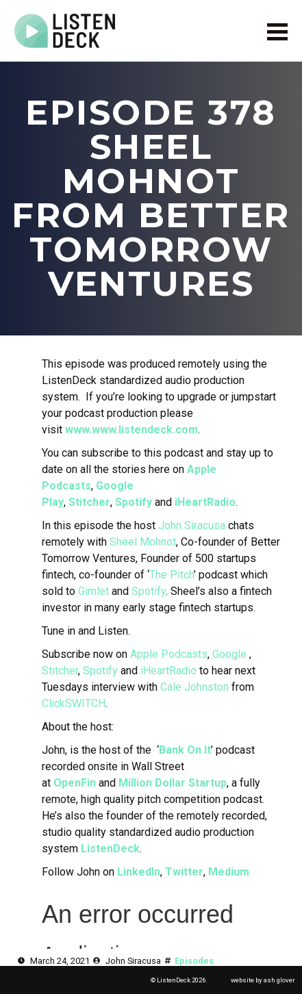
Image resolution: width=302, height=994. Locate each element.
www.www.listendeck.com (131, 429)
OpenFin (74, 782)
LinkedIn (138, 871)
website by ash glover (263, 980)
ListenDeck (110, 848)
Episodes (194, 961)
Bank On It (185, 749)
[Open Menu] (277, 31)
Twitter (184, 871)
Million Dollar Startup (172, 782)
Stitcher (89, 502)
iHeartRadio (205, 502)
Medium (228, 871)
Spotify (133, 502)
